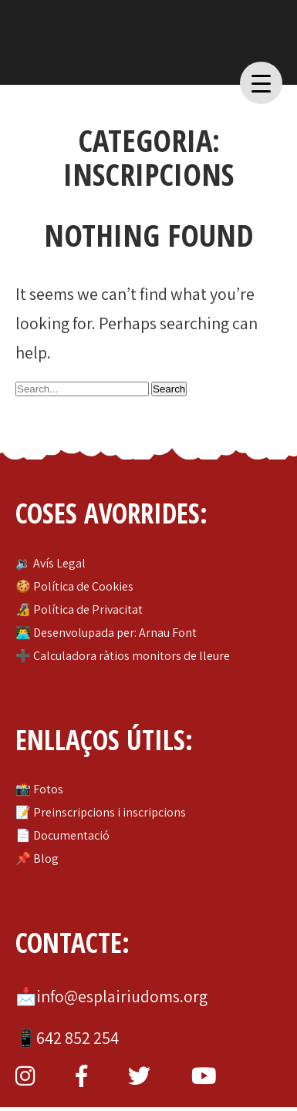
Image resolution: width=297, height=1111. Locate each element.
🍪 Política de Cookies (74, 586)
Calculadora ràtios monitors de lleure (131, 656)
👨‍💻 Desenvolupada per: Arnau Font (106, 633)
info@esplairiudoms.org (122, 996)
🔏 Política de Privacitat (79, 609)
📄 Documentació (62, 835)
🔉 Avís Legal (50, 563)
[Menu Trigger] (261, 83)
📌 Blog (37, 858)
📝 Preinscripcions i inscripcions (100, 812)
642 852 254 (77, 1038)
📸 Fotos (39, 789)
